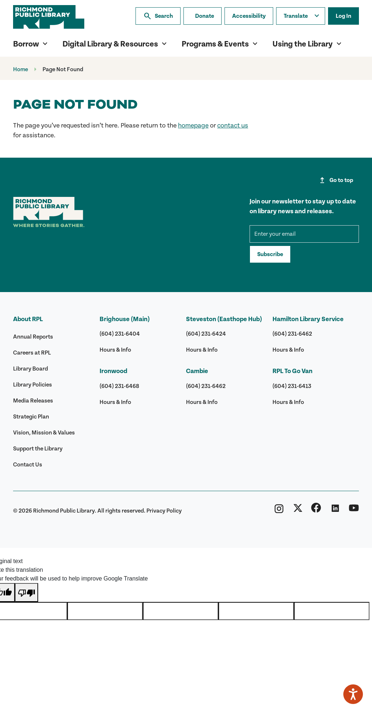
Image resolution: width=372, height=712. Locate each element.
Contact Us (27, 464)
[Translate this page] (300, 16)
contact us (232, 125)
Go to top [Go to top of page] (335, 180)
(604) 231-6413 (291, 386)
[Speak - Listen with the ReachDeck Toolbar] (353, 694)
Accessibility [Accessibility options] (249, 16)
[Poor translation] (26, 592)
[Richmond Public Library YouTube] (354, 511)
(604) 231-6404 (120, 334)
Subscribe (270, 254)
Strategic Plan (31, 416)
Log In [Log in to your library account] (343, 16)
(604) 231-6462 (206, 386)
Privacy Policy (164, 510)
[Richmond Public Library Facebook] (316, 511)
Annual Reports (33, 336)
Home (20, 69)
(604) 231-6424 (206, 334)
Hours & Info (115, 350)
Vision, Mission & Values (44, 432)
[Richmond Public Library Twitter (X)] (298, 511)
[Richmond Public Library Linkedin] (335, 511)
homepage (193, 125)
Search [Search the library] (158, 16)
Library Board (30, 368)
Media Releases (33, 400)
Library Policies (32, 384)
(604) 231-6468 (119, 386)
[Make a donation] (202, 16)
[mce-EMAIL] (304, 234)
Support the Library (37, 448)
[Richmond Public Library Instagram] (279, 511)
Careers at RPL (32, 352)
